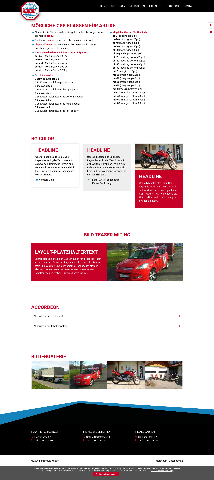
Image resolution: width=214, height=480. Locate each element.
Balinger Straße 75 (146, 437)
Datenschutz (176, 460)
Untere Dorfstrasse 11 (97, 437)
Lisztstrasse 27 (41, 437)
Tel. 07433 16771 (94, 440)
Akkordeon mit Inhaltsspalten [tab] (50, 326)
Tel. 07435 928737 (146, 440)
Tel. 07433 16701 (42, 440)
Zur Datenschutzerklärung (162, 471)
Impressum (161, 460)
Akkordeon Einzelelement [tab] (48, 316)
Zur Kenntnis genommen (106, 474)
